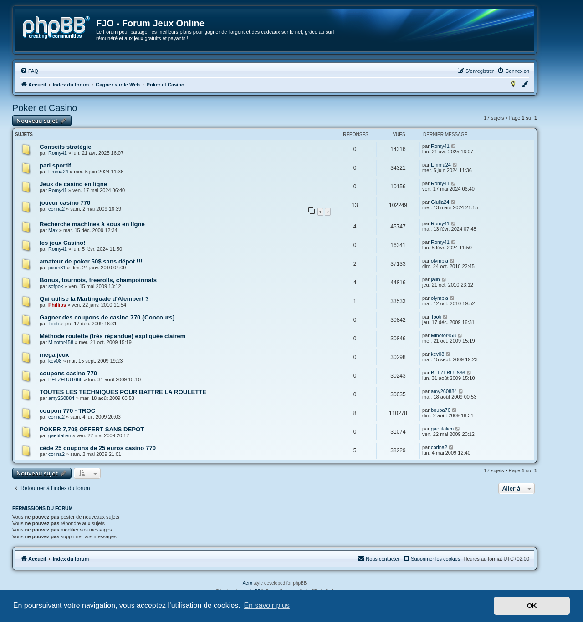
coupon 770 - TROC (67, 410)
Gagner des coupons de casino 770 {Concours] (107, 317)
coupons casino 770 (68, 373)
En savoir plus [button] (267, 605)
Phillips (57, 305)
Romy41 (57, 153)
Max (53, 230)
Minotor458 (60, 342)
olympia (439, 260)
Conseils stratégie (66, 146)
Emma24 (58, 171)
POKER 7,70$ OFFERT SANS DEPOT (92, 429)
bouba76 (440, 410)
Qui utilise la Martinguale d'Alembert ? (94, 298)
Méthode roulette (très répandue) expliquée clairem (112, 336)
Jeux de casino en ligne (73, 184)
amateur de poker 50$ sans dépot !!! (91, 261)
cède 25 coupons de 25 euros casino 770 (98, 448)
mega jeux (54, 354)
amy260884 (61, 398)
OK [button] (532, 605)
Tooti (53, 323)
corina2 (56, 209)
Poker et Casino (44, 108)
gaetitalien (59, 435)
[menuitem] (29, 71)
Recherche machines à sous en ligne (92, 224)
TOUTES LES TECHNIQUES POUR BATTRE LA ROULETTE (123, 392)
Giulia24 (440, 202)
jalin (435, 279)
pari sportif (55, 165)
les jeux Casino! (62, 242)
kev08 (54, 361)
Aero (247, 583)
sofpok (55, 286)
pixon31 (57, 267)
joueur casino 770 (65, 202)
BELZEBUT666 (65, 379)
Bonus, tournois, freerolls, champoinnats (98, 280)
